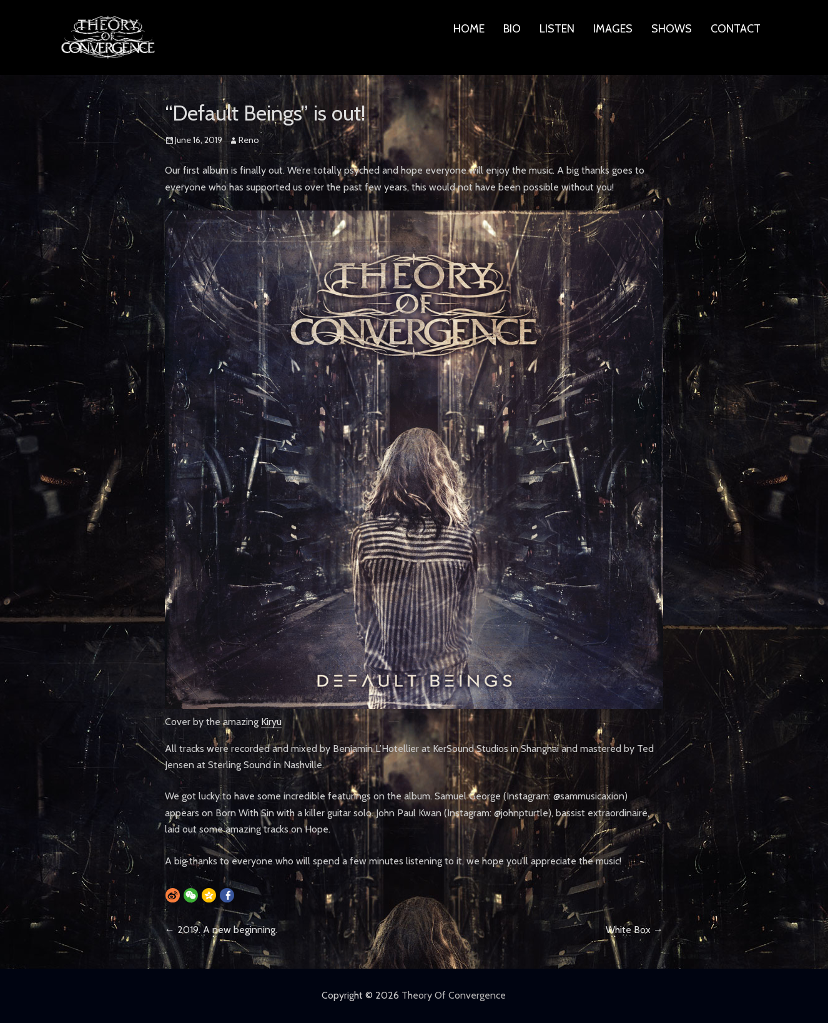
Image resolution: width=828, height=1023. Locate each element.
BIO (512, 29)
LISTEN (557, 29)
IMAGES (613, 29)
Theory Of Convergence (454, 995)
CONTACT (736, 29)
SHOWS (671, 29)
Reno (249, 140)
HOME (469, 29)
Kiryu (271, 722)
